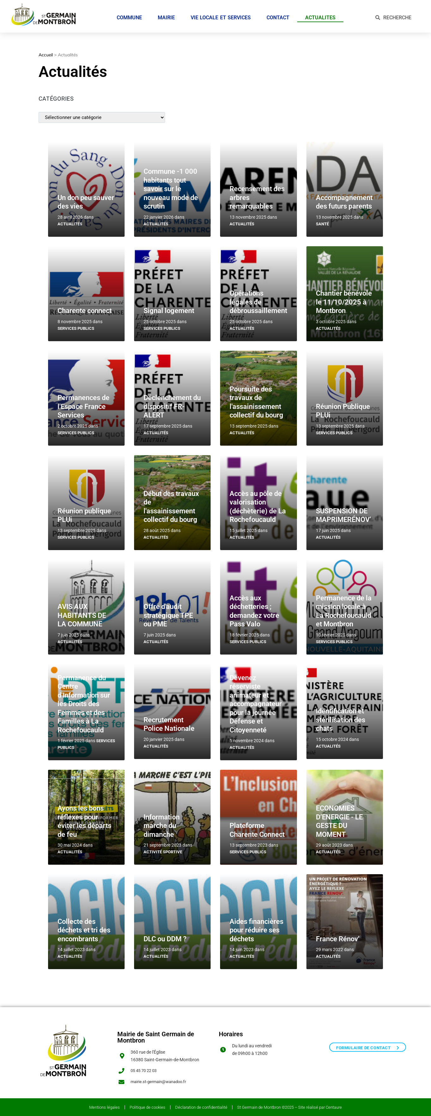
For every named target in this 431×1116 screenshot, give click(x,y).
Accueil (46, 51)
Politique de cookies (147, 1105)
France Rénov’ (338, 936)
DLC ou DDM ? (165, 936)
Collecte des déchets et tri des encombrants (84, 927)
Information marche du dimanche (162, 822)
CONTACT (278, 15)
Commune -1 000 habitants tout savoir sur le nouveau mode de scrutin (171, 185)
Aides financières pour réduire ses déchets (256, 927)
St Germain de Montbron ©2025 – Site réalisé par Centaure (289, 1105)
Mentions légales (104, 1105)
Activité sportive (163, 848)
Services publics (76, 325)
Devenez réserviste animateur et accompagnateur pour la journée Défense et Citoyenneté (256, 701)
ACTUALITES (320, 15)
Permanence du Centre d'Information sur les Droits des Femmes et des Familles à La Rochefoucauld (84, 701)
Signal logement (169, 307)
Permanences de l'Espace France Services (83, 403)
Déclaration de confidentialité (201, 1105)
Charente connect (85, 307)
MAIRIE (166, 15)
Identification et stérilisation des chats (340, 716)
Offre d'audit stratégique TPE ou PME (168, 612)
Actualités (70, 220)
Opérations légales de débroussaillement (258, 298)
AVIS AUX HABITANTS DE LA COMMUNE (82, 612)
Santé (322, 220)
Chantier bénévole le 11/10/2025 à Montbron (344, 298)
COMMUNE (129, 15)
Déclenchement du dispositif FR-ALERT (172, 403)
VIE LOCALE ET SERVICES (221, 15)
